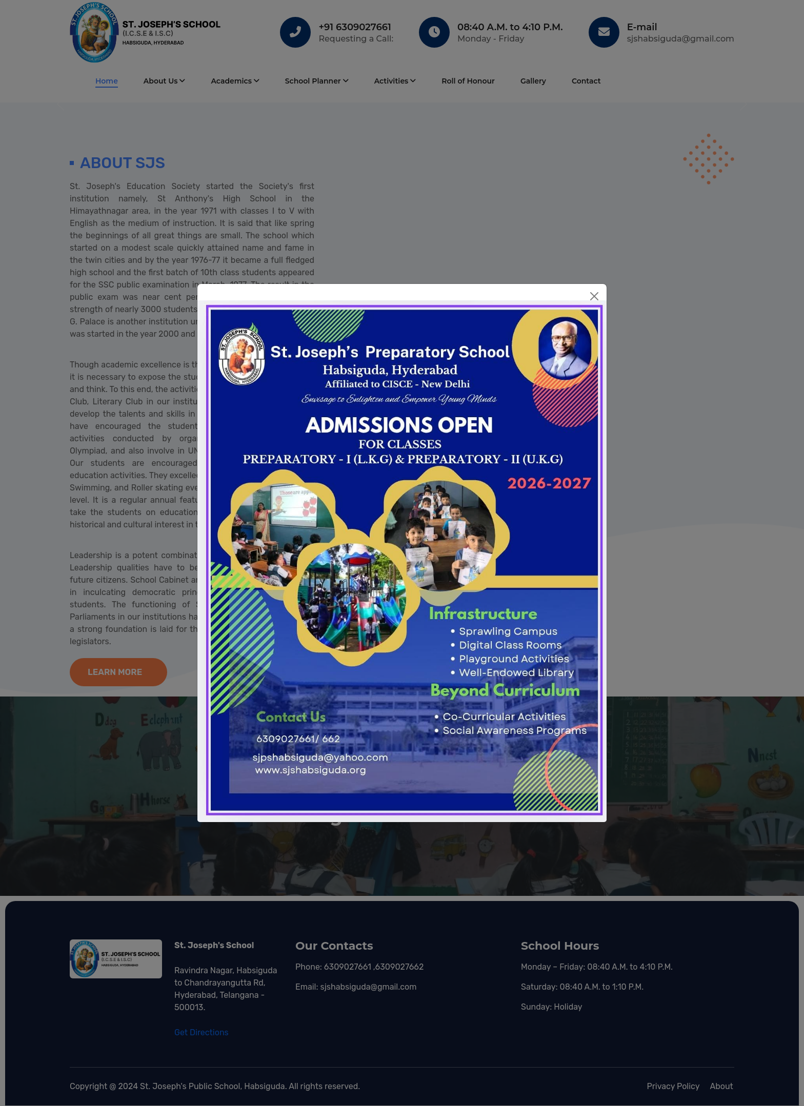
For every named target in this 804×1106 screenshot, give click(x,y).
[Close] (594, 296)
